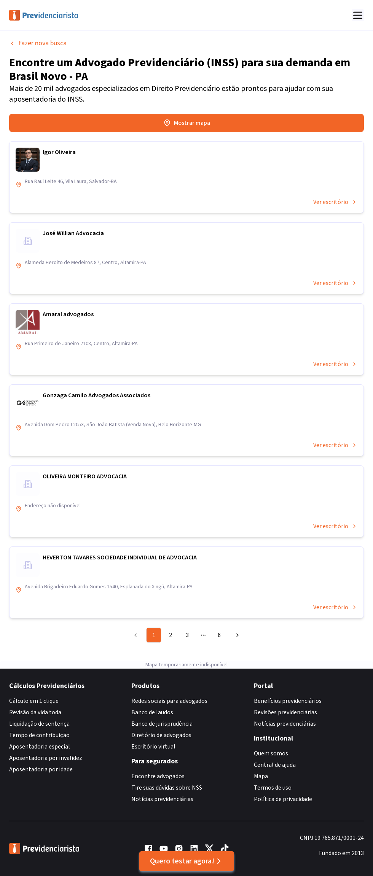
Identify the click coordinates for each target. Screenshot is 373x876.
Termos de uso (273, 787)
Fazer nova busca (38, 43)
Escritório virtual (153, 746)
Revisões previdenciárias (285, 712)
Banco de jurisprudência (162, 723)
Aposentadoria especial (39, 746)
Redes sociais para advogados (169, 701)
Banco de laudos (152, 712)
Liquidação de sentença (39, 723)
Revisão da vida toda (35, 712)
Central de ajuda (275, 764)
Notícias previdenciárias (162, 799)
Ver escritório (335, 202)
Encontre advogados (158, 776)
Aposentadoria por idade (41, 769)
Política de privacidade (283, 799)
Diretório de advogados (161, 735)
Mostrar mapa (186, 123)
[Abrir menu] (358, 15)
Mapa (261, 776)
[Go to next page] (236, 635)
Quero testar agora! (186, 861)
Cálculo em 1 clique (34, 701)
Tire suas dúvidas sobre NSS (166, 787)
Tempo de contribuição (39, 735)
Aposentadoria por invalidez (45, 758)
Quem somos (271, 753)
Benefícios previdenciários (288, 701)
